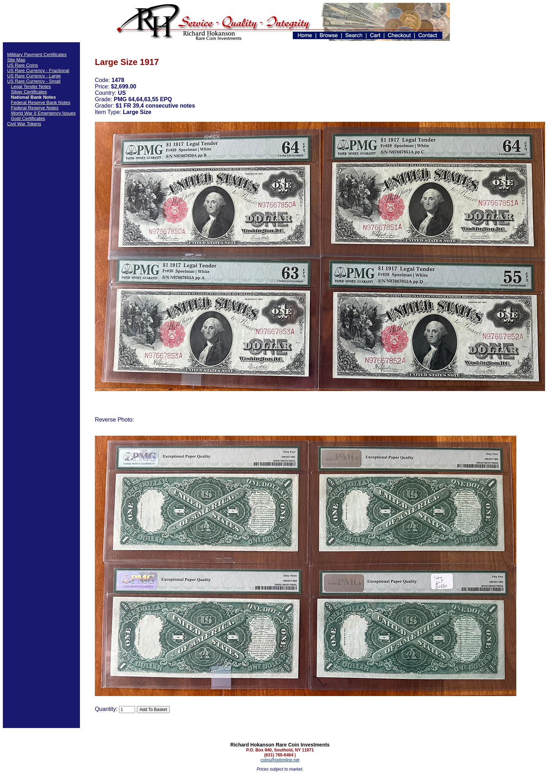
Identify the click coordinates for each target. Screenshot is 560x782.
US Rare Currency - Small (33, 81)
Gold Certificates (28, 118)
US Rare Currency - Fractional (38, 70)
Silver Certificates (29, 91)
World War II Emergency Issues (43, 113)
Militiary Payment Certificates (37, 54)
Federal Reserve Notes (35, 107)
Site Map (16, 60)
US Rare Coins (22, 65)
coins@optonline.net (280, 759)
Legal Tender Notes (31, 86)
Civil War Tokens (24, 123)
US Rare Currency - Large (34, 75)
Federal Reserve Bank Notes (40, 102)
